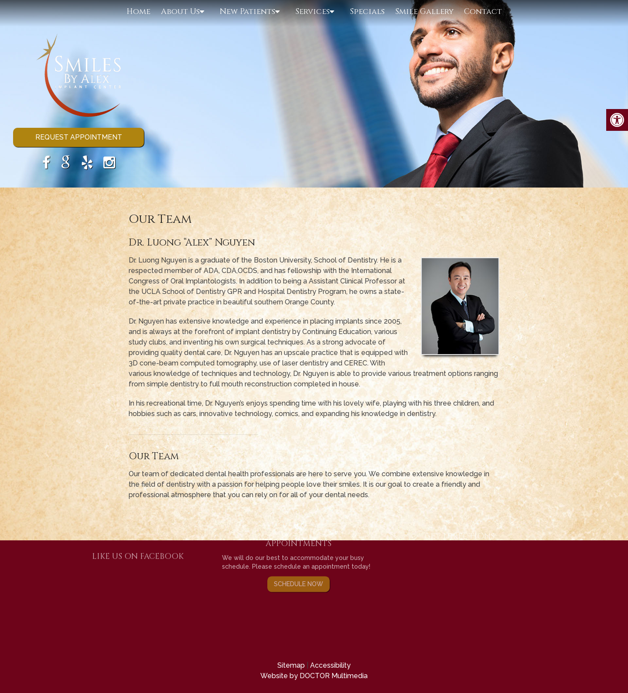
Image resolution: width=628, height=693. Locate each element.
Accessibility (330, 665)
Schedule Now (298, 563)
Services (312, 11)
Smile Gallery (424, 11)
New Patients (247, 11)
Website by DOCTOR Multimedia (314, 676)
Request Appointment (78, 137)
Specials (367, 11)
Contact (483, 11)
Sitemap (291, 665)
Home (138, 11)
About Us (180, 11)
